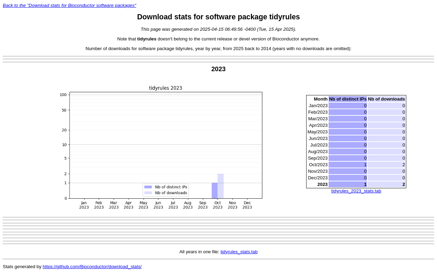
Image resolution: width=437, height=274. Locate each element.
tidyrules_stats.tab (239, 251)
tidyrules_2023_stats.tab (356, 190)
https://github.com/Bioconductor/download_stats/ (92, 266)
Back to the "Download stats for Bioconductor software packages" (69, 5)
